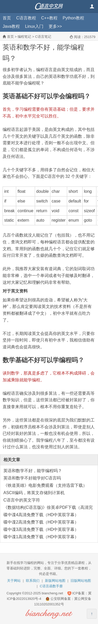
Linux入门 (34, 26)
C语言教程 (26, 18)
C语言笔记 (43, 37)
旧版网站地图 (81, 581)
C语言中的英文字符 (21, 500)
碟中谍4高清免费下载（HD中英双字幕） (41, 515)
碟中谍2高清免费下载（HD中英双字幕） (41, 522)
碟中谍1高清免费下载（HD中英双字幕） (41, 537)
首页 (7, 18)
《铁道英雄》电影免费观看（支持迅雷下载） (45, 485)
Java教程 (11, 26)
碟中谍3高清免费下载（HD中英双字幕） (41, 529)
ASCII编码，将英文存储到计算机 (34, 492)
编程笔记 (24, 37)
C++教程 (49, 18)
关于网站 (14, 581)
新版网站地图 (55, 581)
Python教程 (73, 18)
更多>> (55, 26)
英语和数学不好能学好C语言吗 (32, 478)
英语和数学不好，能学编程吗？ (32, 470)
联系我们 (32, 581)
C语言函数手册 (51, 586)
